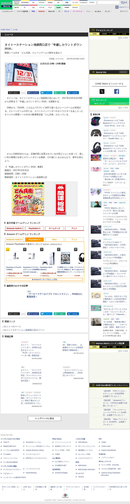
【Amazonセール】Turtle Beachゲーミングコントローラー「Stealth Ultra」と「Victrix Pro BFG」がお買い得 (115, 138)
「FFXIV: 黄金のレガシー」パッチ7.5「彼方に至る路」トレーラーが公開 (114, 210)
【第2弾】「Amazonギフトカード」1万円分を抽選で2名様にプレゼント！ (115, 403)
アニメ (74, 228)
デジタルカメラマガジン (12, 469)
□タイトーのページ (12, 326)
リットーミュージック (63, 442)
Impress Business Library (35, 450)
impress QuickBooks (108, 450)
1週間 (114, 34)
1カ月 (124, 34)
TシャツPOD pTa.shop (110, 465)
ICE (100, 439)
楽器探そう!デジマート (63, 446)
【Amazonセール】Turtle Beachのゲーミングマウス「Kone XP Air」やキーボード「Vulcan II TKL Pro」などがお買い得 (115, 125)
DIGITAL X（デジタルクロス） (37, 458)
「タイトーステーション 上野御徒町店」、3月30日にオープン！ (73, 372)
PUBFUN (102, 454)
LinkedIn (75, 93)
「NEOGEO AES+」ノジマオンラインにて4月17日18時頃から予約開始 (115, 286)
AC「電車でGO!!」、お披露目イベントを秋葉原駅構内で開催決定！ (73, 347)
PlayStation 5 (34, 228)
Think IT (6, 442)
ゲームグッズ (54, 228)
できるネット (8, 473)
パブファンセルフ (107, 457)
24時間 (104, 34)
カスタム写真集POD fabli (111, 469)
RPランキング (99, 104)
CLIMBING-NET (60, 465)
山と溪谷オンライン (62, 461)
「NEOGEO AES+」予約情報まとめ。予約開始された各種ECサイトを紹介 (115, 232)
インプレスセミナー (33, 454)
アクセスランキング (104, 30)
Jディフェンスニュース (86, 446)
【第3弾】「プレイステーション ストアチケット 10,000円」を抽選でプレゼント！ (114, 412)
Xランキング (101, 100)
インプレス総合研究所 (11, 450)
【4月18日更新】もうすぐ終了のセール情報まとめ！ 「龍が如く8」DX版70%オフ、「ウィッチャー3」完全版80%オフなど (114, 179)
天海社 (103, 442)
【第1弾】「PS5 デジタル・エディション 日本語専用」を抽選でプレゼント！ (115, 393)
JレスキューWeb (84, 454)
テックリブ (80, 473)
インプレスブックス (33, 469)
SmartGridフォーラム (33, 442)
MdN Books (82, 465)
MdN (77, 462)
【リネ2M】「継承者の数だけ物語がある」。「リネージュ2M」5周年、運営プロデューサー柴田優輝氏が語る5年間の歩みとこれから (115, 327)
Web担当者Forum (9, 446)
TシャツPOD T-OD (62, 450)
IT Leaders (7, 454)
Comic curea (105, 446)
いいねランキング (119, 104)
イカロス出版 (80, 439)
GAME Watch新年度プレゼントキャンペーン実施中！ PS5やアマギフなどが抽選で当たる (112, 386)
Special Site (101, 72)
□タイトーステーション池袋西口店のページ (23, 330)
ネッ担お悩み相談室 (10, 462)
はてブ (48, 93)
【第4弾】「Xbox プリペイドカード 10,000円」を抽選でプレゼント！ (115, 422)
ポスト (16, 93)
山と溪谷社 (56, 458)
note (61, 93)
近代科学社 (56, 469)
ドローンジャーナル (10, 458)
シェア (35, 93)
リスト (23, 93)
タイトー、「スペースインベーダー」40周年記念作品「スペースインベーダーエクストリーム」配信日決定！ (31, 375)
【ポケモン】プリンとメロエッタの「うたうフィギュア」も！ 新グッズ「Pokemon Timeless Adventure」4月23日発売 (115, 314)
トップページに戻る (44, 418)
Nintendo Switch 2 (14, 228)
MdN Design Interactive (86, 469)
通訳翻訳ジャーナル (85, 450)
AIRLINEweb (82, 442)
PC (59, 11)
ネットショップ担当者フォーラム (38, 446)
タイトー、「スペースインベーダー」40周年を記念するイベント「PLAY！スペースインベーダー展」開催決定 (31, 350)
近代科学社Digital (61, 473)
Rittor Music (57, 439)
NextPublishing (31, 473)
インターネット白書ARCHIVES (14, 477)
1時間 (94, 34)
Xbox (54, 239)
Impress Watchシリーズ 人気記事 (110, 343)
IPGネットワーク (105, 461)
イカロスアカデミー (85, 458)
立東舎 (57, 454)
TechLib (81, 477)
